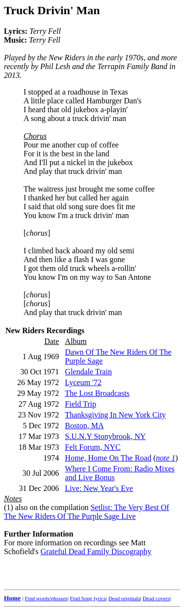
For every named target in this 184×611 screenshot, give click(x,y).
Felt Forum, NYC (92, 447)
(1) (8, 507)
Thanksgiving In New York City (115, 415)
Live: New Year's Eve (99, 488)
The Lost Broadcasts (97, 393)
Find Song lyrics (87, 598)
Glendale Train (88, 371)
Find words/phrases (46, 598)
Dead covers (156, 598)
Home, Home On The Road (108, 458)
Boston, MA (84, 425)
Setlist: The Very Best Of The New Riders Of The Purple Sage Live (86, 511)
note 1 (166, 458)
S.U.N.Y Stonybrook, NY (105, 436)
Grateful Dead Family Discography (95, 551)
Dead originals (124, 598)
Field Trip (80, 404)
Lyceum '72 (83, 382)
